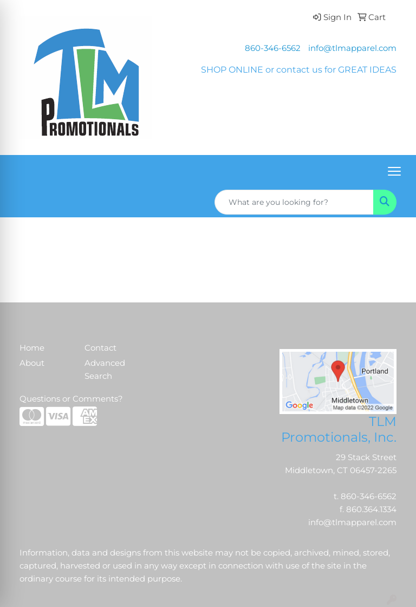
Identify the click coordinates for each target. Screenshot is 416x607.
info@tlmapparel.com (352, 48)
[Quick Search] (294, 202)
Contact (100, 348)
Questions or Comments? (71, 399)
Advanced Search (104, 369)
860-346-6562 (273, 48)
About (32, 363)
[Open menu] (394, 171)
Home (32, 348)
